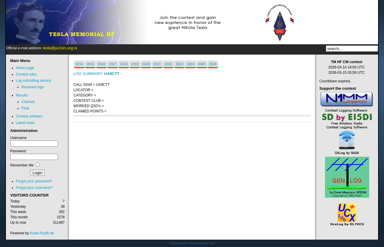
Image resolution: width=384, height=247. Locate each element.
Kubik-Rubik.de (42, 233)
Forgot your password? (34, 181)
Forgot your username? (34, 188)
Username (18, 138)
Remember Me (22, 165)
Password (18, 151)
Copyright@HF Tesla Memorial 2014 (192, 243)
